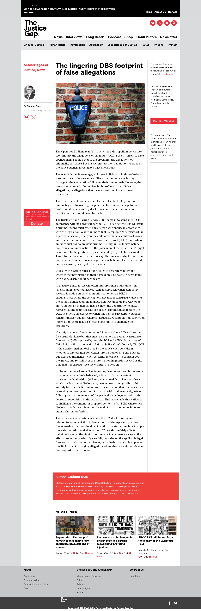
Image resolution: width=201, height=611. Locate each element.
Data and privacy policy (36, 584)
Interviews (74, 37)
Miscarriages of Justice (122, 45)
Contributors (146, 37)
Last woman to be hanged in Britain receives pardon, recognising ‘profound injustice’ (114, 542)
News (58, 37)
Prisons (158, 45)
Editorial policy (31, 580)
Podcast (114, 37)
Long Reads (95, 37)
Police (145, 45)
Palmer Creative (125, 608)
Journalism (96, 45)
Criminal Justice (34, 45)
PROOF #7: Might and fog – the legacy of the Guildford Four (155, 541)
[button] (174, 23)
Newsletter (168, 37)
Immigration (77, 45)
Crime (80, 580)
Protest (172, 45)
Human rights (56, 45)
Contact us (29, 576)
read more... (168, 74)
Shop (128, 37)
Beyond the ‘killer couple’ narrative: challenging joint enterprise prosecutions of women (72, 542)
